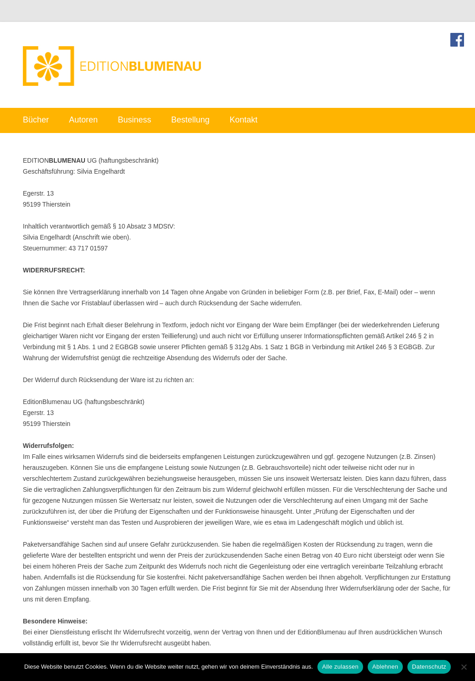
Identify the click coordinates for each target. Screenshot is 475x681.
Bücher (36, 120)
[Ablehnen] (463, 666)
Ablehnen (385, 666)
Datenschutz (429, 666)
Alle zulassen (340, 666)
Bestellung (190, 120)
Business (134, 120)
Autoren (83, 120)
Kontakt (244, 120)
